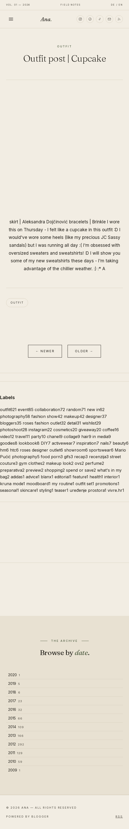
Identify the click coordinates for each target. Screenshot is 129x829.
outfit (17, 302)
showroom (76, 450)
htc (14, 450)
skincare (29, 490)
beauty (120, 443)
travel (22, 436)
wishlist (91, 423)
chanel (54, 436)
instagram (40, 429)
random (76, 409)
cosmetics (65, 429)
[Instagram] (80, 19)
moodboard (38, 483)
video (7, 436)
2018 (14, 692)
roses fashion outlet (44, 423)
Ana (46, 19)
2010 (15, 761)
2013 (16, 735)
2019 (14, 683)
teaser (61, 490)
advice (33, 476)
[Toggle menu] (11, 19)
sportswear (101, 450)
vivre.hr (116, 490)
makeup (74, 416)
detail (74, 423)
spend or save (81, 470)
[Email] (109, 19)
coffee (110, 429)
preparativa (12, 470)
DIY (45, 443)
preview (34, 470)
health (96, 476)
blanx (47, 476)
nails (105, 443)
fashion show (46, 416)
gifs (68, 456)
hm (4, 450)
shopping (55, 470)
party (38, 436)
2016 (15, 709)
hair (86, 436)
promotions (107, 483)
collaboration (50, 409)
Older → (84, 351)
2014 (16, 727)
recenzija (99, 456)
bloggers (10, 423)
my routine (63, 483)
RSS (119, 816)
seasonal (9, 490)
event (25, 409)
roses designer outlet (41, 450)
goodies (8, 443)
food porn (52, 456)
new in (96, 409)
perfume (94, 463)
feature (80, 476)
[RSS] (119, 19)
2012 (16, 744)
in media (102, 436)
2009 (14, 770)
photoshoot (13, 429)
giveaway (90, 429)
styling (46, 490)
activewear (63, 443)
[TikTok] (100, 19)
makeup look (59, 463)
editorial (63, 476)
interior (112, 476)
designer (96, 416)
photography (15, 416)
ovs (79, 463)
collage (72, 436)
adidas (17, 476)
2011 (15, 753)
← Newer (45, 351)
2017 (15, 701)
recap (81, 456)
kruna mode (12, 483)
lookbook (29, 443)
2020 (14, 675)
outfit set (84, 483)
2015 (15, 718)
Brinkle (99, 221)
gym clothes (32, 463)
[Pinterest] (90, 19)
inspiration (87, 443)
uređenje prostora (88, 490)
